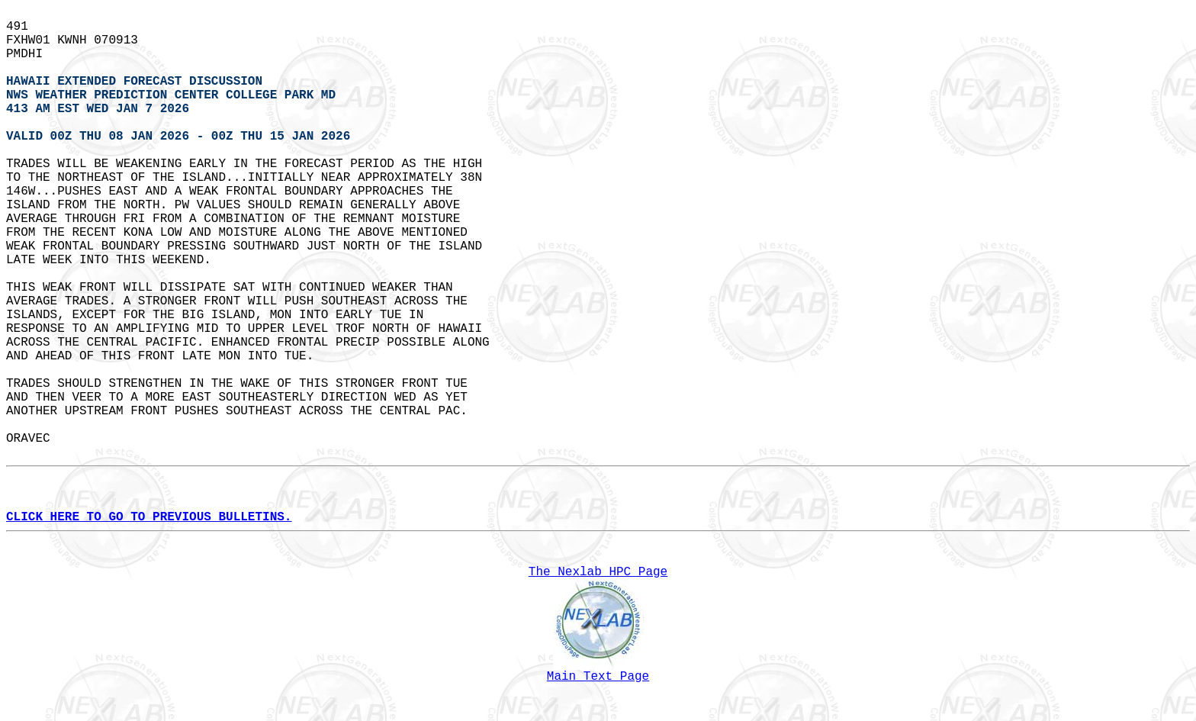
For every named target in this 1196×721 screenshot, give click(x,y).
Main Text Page (598, 677)
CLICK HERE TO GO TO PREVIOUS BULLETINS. (148, 517)
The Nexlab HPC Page (598, 572)
